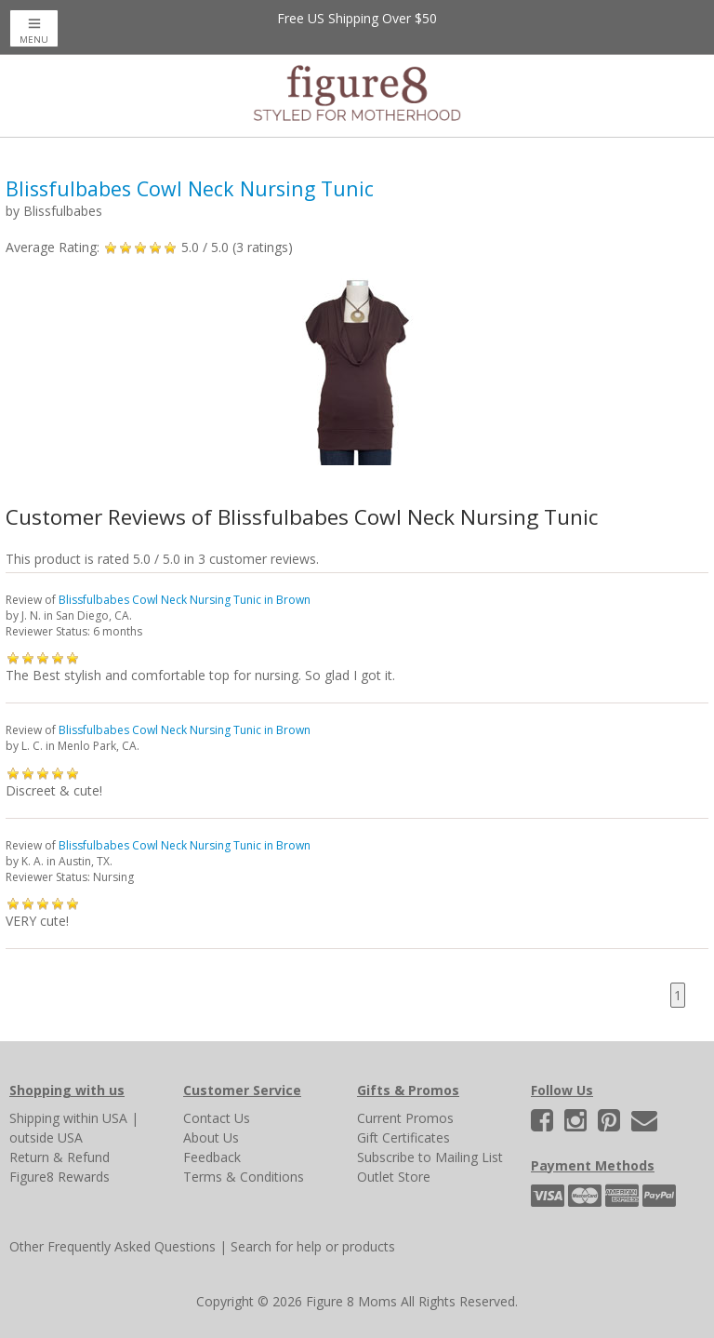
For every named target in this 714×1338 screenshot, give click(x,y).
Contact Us (216, 1118)
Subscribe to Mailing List (430, 1157)
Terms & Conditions (243, 1176)
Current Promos (405, 1118)
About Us (211, 1137)
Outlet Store (393, 1176)
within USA (95, 1118)
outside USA (46, 1137)
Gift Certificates (403, 1137)
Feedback (212, 1157)
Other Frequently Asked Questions (112, 1246)
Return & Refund (59, 1157)
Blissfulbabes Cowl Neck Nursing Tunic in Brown (185, 600)
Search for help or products (313, 1246)
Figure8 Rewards (59, 1176)
